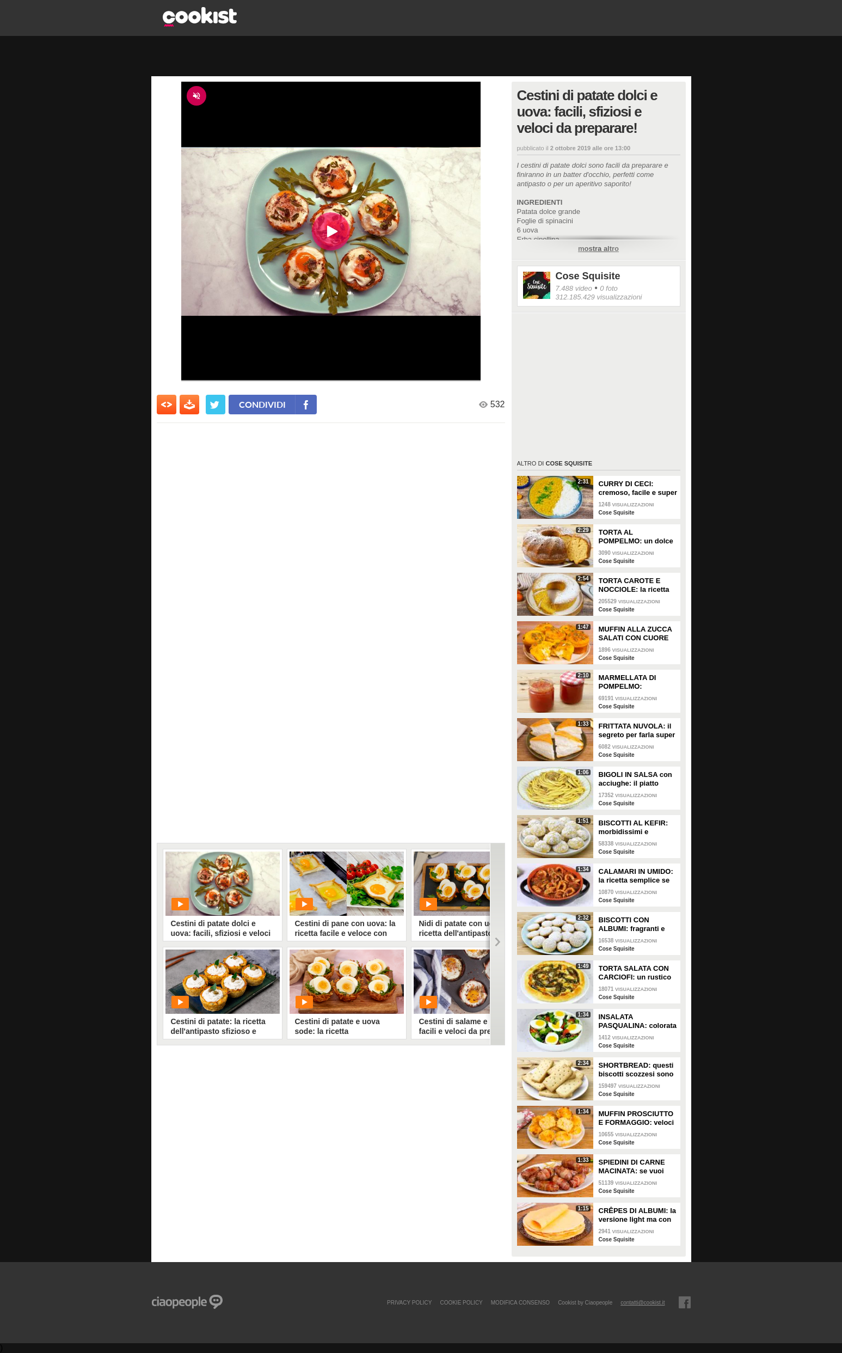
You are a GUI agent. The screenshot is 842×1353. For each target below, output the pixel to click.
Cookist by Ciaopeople (585, 1302)
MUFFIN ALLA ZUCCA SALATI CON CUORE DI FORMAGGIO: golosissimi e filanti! (635, 633)
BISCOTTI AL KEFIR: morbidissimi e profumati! (633, 827)
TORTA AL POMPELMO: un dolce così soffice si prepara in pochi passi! (636, 537)
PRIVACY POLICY (409, 1302)
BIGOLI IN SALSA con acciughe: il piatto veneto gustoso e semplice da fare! (635, 779)
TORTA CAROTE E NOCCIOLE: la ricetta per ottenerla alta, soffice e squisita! (634, 585)
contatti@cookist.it (642, 1302)
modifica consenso (520, 1302)
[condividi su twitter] (215, 404)
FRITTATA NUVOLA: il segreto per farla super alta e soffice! (637, 730)
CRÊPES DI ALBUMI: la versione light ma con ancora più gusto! (638, 1215)
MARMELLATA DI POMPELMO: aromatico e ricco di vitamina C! (632, 682)
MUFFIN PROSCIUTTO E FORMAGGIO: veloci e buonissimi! (636, 1118)
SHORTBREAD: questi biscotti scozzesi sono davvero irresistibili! (636, 1070)
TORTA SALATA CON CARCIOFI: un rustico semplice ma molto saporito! (635, 973)
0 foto (609, 288)
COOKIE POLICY (461, 1302)
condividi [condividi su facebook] (262, 404)
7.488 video (574, 288)
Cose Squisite (588, 276)
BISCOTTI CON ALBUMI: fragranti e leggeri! (632, 924)
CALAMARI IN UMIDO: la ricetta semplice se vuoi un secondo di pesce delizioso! (636, 876)
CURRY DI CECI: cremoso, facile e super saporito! (638, 488)
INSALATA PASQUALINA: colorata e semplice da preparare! (638, 1021)
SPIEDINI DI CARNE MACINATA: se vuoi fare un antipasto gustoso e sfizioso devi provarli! (638, 1167)
